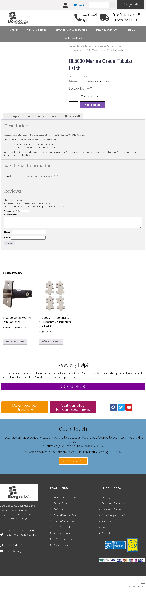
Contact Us (73, 38)
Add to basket (92, 105)
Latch (73, 96)
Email (7, 237)
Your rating (10, 211)
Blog (132, 30)
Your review (10, 215)
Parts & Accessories (87, 46)
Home (72, 46)
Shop (14, 30)
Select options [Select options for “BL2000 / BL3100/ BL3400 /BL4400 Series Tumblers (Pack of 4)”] (50, 341)
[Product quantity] (73, 105)
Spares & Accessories (71, 30)
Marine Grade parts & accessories (97, 81)
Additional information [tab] (43, 116)
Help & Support (107, 30)
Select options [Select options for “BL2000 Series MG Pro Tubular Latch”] (15, 341)
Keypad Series (37, 30)
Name (8, 232)
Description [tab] (14, 116)
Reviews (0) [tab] (72, 116)
